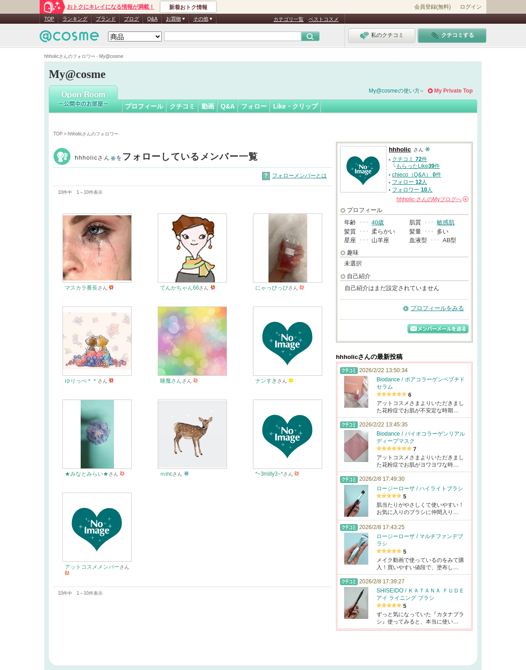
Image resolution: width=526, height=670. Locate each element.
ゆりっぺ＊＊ (81, 381)
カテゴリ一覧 (288, 19)
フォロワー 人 (412, 190)
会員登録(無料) (432, 7)
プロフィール (144, 106)
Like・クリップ (295, 106)
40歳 (377, 222)
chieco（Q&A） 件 (416, 174)
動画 (207, 106)
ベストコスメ (324, 19)
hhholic (166, 157)
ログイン (471, 7)
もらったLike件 (418, 166)
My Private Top (453, 91)
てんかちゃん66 (179, 288)
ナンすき (266, 381)
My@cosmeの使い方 (394, 91)
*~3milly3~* (269, 474)
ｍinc (166, 474)
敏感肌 (445, 222)
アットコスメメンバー (92, 567)
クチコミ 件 (409, 159)
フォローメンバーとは (299, 175)
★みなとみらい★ (86, 474)
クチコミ (182, 106)
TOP (49, 18)
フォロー (254, 106)
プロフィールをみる (437, 308)
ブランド (106, 18)
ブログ (131, 18)
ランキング (75, 18)
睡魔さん (171, 381)
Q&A (152, 18)
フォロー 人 (409, 182)
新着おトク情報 (188, 7)
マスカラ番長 (81, 288)
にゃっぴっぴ (271, 288)
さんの (433, 199)
